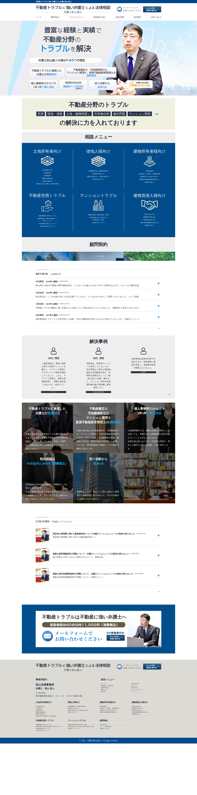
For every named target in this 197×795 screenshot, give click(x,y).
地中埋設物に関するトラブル (47, 237)
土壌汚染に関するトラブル (47, 241)
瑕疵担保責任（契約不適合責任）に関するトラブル (47, 230)
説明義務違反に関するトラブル (47, 224)
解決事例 (137, 17)
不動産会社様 (106, 766)
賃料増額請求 (149, 172)
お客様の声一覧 (138, 709)
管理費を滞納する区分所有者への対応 (98, 223)
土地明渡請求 (47, 175)
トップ (38, 17)
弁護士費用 (119, 17)
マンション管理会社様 (110, 770)
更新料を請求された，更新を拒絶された (98, 180)
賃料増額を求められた (149, 231)
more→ (158, 351)
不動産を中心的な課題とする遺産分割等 (47, 191)
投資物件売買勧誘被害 (98, 416)
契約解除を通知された (149, 227)
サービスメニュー (76, 17)
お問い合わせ (156, 17)
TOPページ (106, 709)
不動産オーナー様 (108, 774)
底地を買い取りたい (98, 184)
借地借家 (143, 396)
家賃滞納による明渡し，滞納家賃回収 (149, 176)
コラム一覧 (136, 713)
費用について (107, 720)
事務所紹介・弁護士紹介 (112, 713)
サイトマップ (137, 724)
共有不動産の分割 (47, 171)
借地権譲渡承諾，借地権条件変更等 (98, 172)
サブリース (54, 416)
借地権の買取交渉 (47, 187)
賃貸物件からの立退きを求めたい (150, 180)
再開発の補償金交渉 (47, 183)
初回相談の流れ (99, 17)
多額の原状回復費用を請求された (150, 235)
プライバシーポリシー (141, 720)
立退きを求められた (149, 223)
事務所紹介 (55, 17)
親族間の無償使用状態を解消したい (150, 184)
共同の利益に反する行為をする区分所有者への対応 (98, 229)
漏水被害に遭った (150, 188)
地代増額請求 (47, 179)
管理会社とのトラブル (98, 236)
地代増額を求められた (98, 176)
